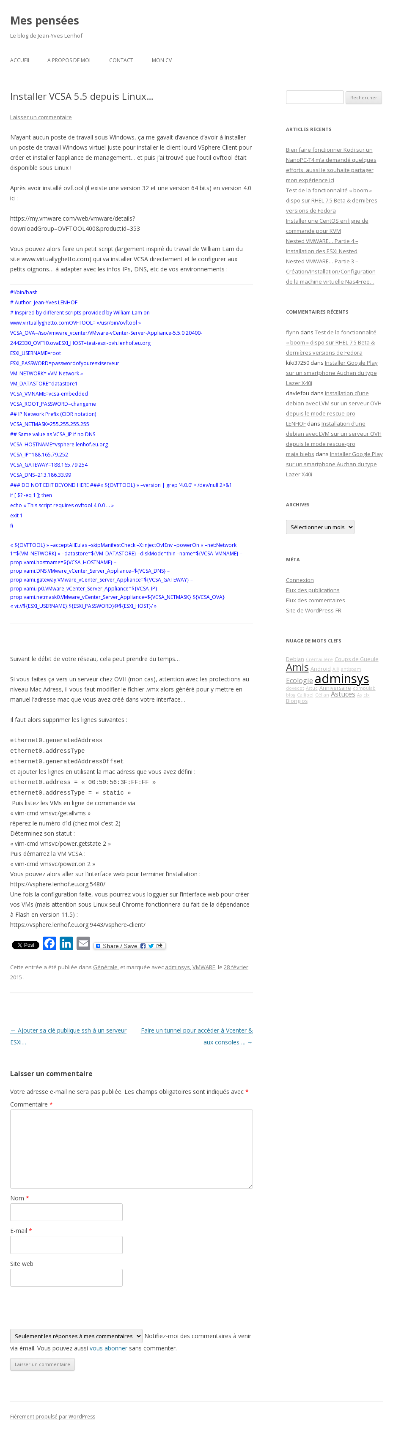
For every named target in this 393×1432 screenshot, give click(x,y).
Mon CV (162, 60)
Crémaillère (319, 659)
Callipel (305, 695)
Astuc (312, 688)
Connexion (300, 580)
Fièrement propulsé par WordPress (52, 1416)
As (359, 695)
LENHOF (296, 423)
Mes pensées (44, 20)
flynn (292, 332)
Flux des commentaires (315, 600)
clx (366, 695)
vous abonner (108, 1348)
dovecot (295, 688)
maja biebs (300, 454)
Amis (297, 667)
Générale (105, 967)
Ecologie (299, 680)
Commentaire (31, 1104)
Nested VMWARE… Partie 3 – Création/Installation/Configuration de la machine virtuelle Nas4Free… (331, 271)
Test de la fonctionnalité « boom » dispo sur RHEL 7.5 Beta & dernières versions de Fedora (331, 200)
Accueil (20, 60)
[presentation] (74, 1307)
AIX (336, 669)
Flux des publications (313, 590)
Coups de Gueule (357, 659)
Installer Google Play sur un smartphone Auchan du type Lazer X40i (332, 373)
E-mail (21, 1231)
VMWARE (203, 967)
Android (321, 668)
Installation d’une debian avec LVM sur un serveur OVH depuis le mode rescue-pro (334, 403)
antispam (351, 669)
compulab (364, 688)
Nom (19, 1198)
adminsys (177, 967)
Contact (121, 60)
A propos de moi (69, 60)
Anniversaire (335, 687)
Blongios (297, 701)
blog (290, 695)
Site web (21, 1264)
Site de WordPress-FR (313, 610)
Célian (322, 695)
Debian (295, 659)
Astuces (343, 694)
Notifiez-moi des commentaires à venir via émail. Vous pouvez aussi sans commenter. (130, 1340)
